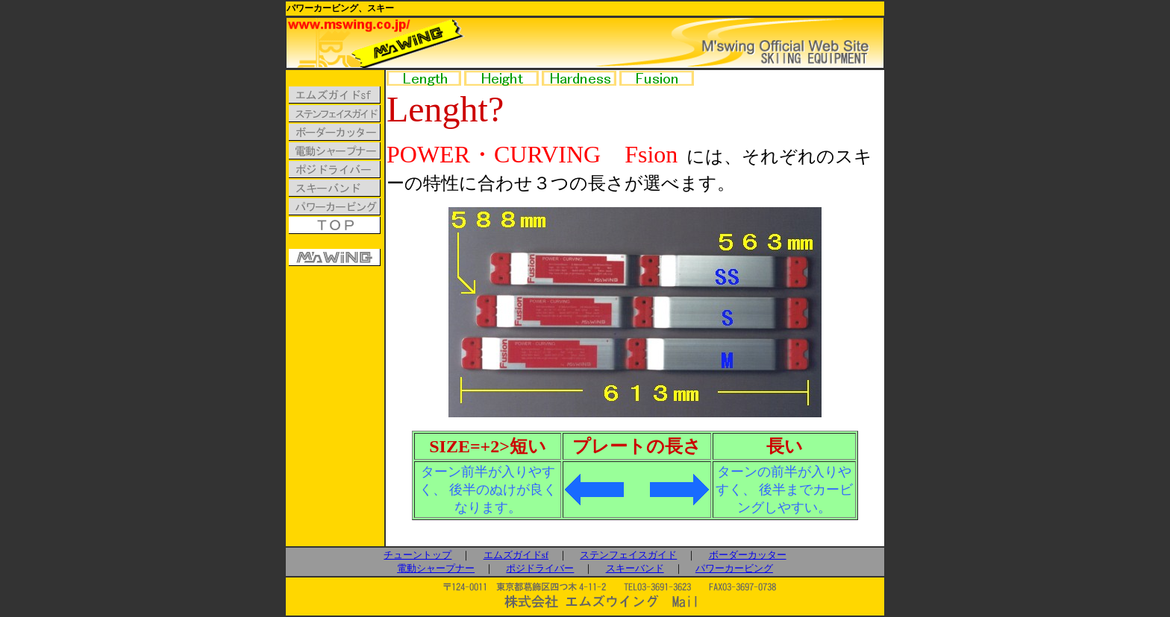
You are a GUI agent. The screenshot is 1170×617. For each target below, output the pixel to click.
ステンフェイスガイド (628, 554)
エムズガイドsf (516, 554)
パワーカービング (734, 568)
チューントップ (417, 554)
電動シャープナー (436, 568)
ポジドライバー (540, 568)
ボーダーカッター (747, 554)
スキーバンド (635, 568)
